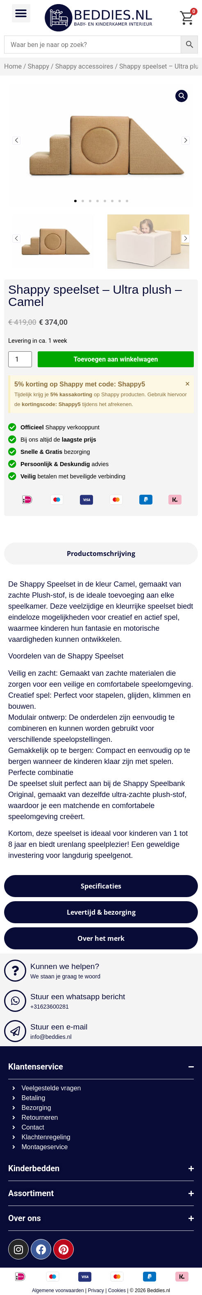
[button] (21, 13)
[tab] (101, 554)
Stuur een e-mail (58, 1027)
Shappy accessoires (84, 66)
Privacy (96, 1290)
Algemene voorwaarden (58, 1290)
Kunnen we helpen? (64, 966)
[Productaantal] (20, 359)
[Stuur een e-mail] (15, 1031)
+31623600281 (49, 1006)
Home (13, 66)
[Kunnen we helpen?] (15, 971)
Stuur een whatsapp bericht (77, 996)
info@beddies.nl (51, 1037)
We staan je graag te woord (65, 976)
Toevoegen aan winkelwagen (116, 359)
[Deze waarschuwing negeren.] (187, 383)
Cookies (117, 1290)
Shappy (38, 66)
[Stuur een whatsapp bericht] (15, 1001)
